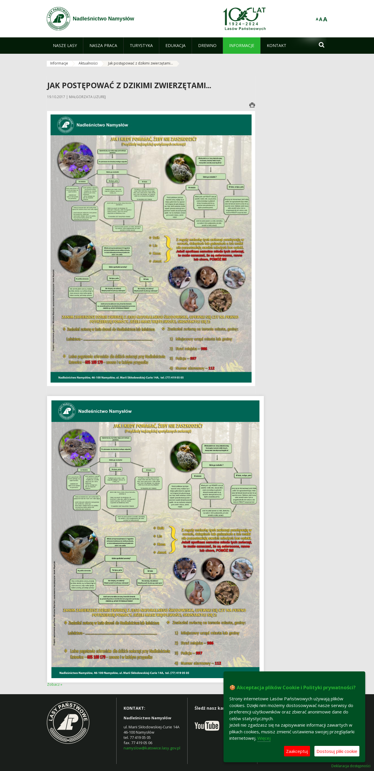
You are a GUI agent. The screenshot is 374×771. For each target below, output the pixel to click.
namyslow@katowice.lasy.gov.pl (152, 748)
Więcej (264, 738)
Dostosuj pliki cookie (336, 751)
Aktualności (88, 63)
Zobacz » (54, 684)
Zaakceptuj (297, 751)
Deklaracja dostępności (350, 766)
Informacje (59, 63)
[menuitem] (65, 45)
